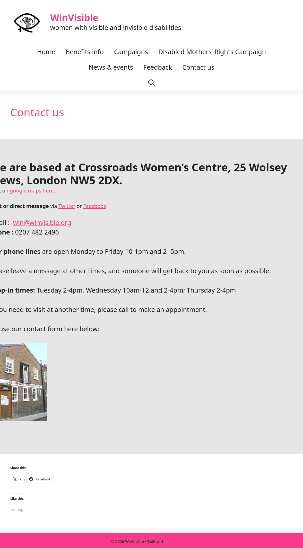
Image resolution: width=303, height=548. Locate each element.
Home (46, 51)
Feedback (157, 67)
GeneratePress (178, 541)
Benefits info (85, 51)
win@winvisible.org (42, 222)
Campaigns (131, 51)
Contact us (198, 67)
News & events (111, 67)
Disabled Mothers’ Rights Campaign (212, 51)
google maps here (32, 190)
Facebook (94, 206)
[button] (151, 82)
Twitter (66, 206)
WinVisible (74, 17)
